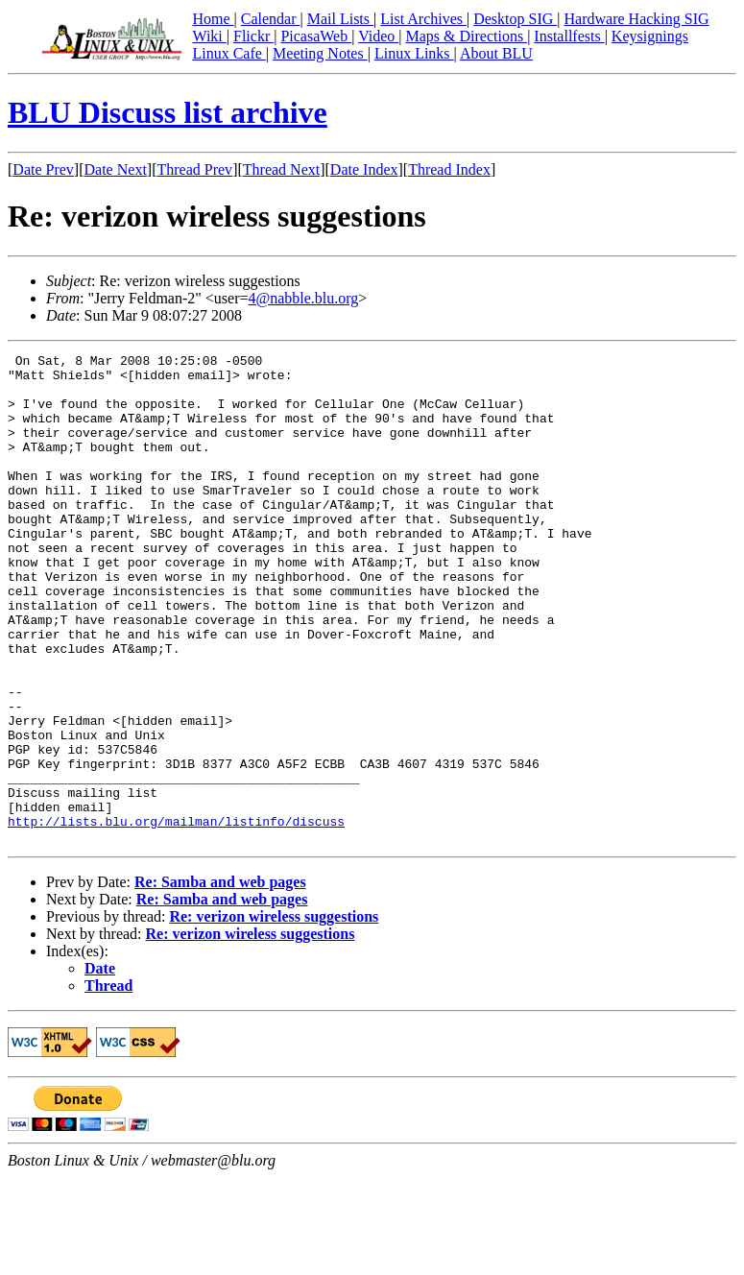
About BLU (496, 53)
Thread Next (281, 169)
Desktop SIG (515, 19)
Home (212, 19)
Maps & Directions (466, 36)
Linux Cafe (228, 53)
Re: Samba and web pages (220, 980)
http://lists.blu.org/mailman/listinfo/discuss (176, 916)
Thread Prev (194, 169)
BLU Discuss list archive (167, 112)
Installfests (569, 36)
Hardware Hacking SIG (636, 19)
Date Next (115, 169)
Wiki (209, 36)
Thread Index (449, 169)
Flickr (253, 36)
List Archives (423, 19)
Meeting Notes (320, 53)
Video (378, 36)
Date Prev (43, 169)
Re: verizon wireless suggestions (273, 1014)
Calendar (270, 19)
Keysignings (650, 36)
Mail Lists (340, 19)
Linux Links (414, 53)
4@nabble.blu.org (303, 298)
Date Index (364, 169)
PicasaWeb (315, 36)
